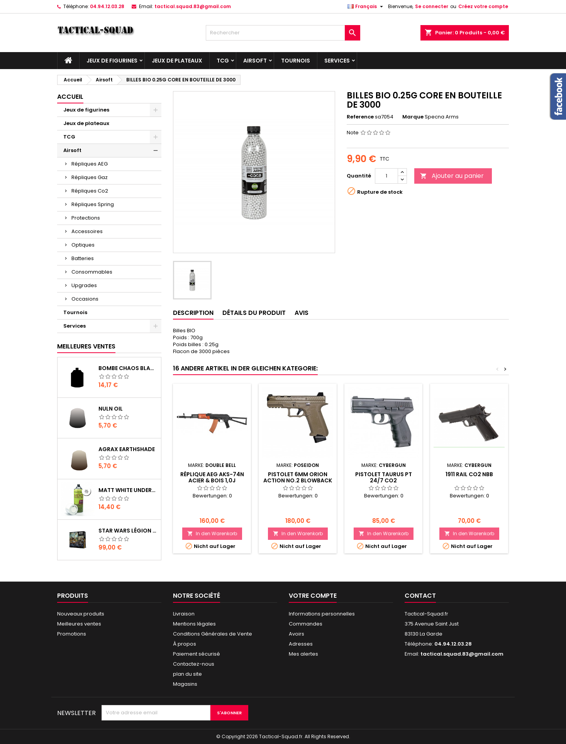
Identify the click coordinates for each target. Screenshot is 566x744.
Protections (85, 218)
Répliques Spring (92, 204)
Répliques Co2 (89, 190)
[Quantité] (386, 176)
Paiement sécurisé (196, 654)
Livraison (184, 613)
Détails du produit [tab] (254, 312)
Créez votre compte (483, 6)
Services (337, 60)
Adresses (301, 644)
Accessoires (87, 231)
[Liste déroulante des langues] (366, 6)
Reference (360, 116)
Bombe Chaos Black (128, 368)
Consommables (91, 272)
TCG (223, 60)
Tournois (295, 60)
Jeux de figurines (111, 60)
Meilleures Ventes (86, 346)
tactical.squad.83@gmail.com (192, 6)
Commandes (305, 623)
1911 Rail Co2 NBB (469, 474)
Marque (413, 116)
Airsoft (255, 60)
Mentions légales (194, 623)
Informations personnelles (322, 613)
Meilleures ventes (79, 623)
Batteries (82, 258)
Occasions (84, 299)
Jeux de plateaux (177, 60)
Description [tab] (193, 312)
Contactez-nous (193, 664)
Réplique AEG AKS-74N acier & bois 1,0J (212, 477)
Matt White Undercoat (128, 490)
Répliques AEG (89, 163)
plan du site (187, 674)
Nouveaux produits (80, 613)
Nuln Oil (110, 409)
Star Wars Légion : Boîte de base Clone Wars (128, 531)
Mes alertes (303, 654)
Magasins (185, 684)
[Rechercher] (283, 33)
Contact (420, 595)
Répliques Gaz (89, 177)
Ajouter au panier (452, 175)
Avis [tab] (301, 312)
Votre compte (313, 595)
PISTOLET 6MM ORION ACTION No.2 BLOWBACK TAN (297, 480)
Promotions (71, 633)
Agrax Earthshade (126, 449)
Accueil (70, 96)
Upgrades (84, 285)
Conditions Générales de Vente (212, 633)
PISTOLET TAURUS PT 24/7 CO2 (383, 477)
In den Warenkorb (212, 533)
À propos (184, 644)
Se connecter (431, 6)
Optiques (83, 245)
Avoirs (296, 633)
